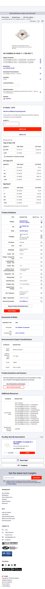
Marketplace (5, 495)
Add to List (22, 134)
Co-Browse (6, 540)
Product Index (5, 17)
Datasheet (7, 98)
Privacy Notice (12, 484)
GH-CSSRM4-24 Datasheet (22, 327)
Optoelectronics (16, 17)
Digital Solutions (6, 501)
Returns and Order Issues (8, 518)
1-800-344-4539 (7, 533)
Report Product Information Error (18, 306)
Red (21, 245)
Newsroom (5, 503)
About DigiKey (5, 493)
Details (27, 453)
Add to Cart (22, 129)
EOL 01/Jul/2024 (19, 333)
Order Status (5, 514)
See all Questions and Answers (15, 384)
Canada (5, 576)
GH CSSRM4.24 (24, 301)
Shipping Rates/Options (8, 516)
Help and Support (6, 512)
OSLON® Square (24, 231)
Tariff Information (6, 520)
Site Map (4, 499)
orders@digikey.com (8, 537)
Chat (4, 530)
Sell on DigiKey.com (7, 497)
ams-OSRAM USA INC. (9, 68)
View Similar (12, 311)
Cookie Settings (6, 586)
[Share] (42, 21)
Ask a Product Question (13, 387)
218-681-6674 (7, 535)
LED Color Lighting (28, 17)
